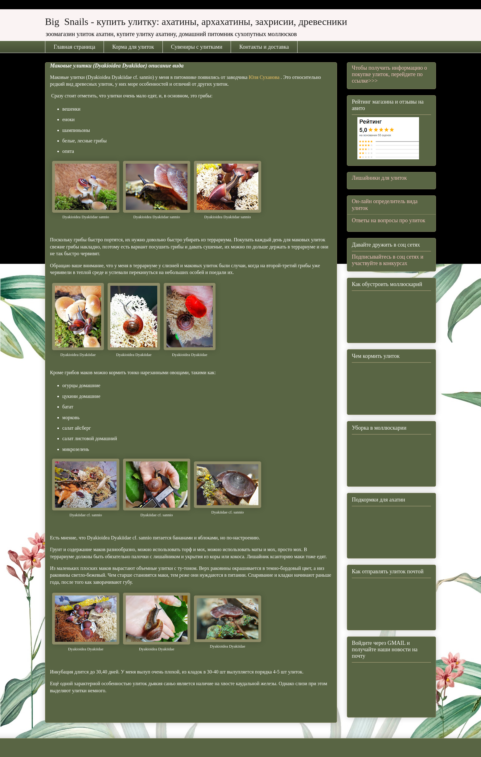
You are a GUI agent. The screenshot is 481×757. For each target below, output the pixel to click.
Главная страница (74, 47)
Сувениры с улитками (196, 47)
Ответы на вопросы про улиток (388, 220)
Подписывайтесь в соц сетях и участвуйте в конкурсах (387, 260)
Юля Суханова (265, 77)
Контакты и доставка (264, 47)
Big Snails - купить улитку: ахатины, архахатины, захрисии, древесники (196, 21)
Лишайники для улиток (379, 178)
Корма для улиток (133, 47)
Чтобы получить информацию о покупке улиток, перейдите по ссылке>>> (389, 74)
